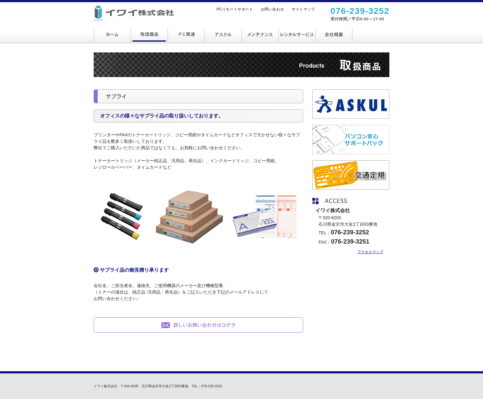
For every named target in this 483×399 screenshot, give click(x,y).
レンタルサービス (296, 34)
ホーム (112, 34)
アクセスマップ (370, 252)
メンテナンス (260, 34)
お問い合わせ (272, 9)
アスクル (223, 34)
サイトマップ (303, 9)
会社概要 (333, 34)
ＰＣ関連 (186, 34)
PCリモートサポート (235, 9)
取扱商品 (149, 34)
